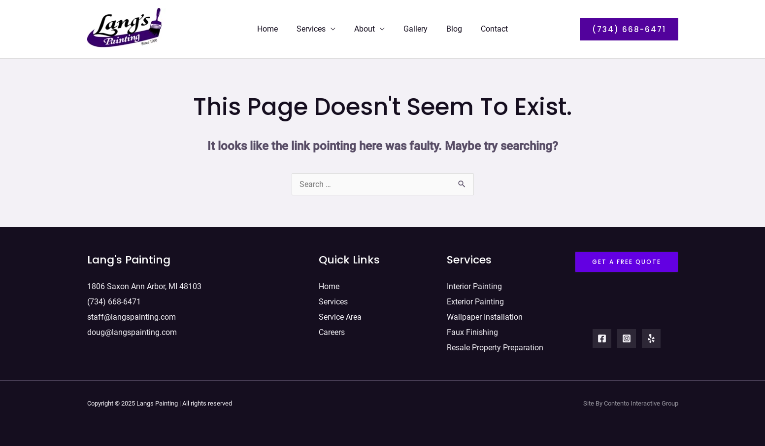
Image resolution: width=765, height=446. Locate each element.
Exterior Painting (475, 300)
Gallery (414, 29)
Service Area (340, 315)
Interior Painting (474, 286)
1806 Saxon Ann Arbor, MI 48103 (144, 286)
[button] (629, 29)
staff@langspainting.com (131, 315)
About (366, 29)
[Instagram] (626, 339)
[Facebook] (602, 339)
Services (315, 29)
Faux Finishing (472, 329)
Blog (450, 29)
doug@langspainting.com (132, 329)
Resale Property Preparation (495, 344)
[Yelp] (651, 339)
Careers (332, 329)
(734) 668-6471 (114, 300)
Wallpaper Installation (485, 315)
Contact (486, 29)
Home (275, 29)
